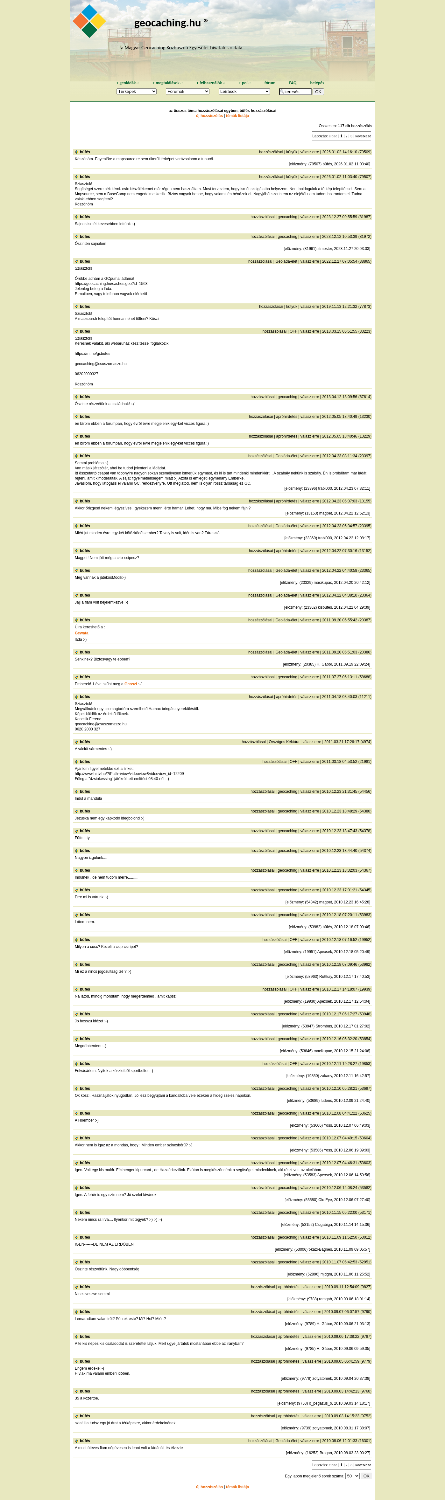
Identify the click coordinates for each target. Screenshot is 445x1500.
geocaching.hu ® (171, 22)
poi (245, 83)
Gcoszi (130, 684)
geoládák (127, 83)
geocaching (287, 217)
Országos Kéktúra (284, 742)
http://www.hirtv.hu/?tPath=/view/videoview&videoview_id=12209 (129, 773)
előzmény (298, 164)
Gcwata (81, 633)
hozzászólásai (271, 152)
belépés (317, 83)
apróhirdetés (286, 416)
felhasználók (211, 83)
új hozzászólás (209, 116)
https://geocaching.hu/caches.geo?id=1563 (111, 283)
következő (363, 136)
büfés (85, 152)
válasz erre (309, 152)
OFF (293, 331)
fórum (270, 83)
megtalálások (168, 83)
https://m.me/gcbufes (92, 353)
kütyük (291, 152)
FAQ (292, 83)
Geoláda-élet (286, 261)
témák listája (237, 116)
